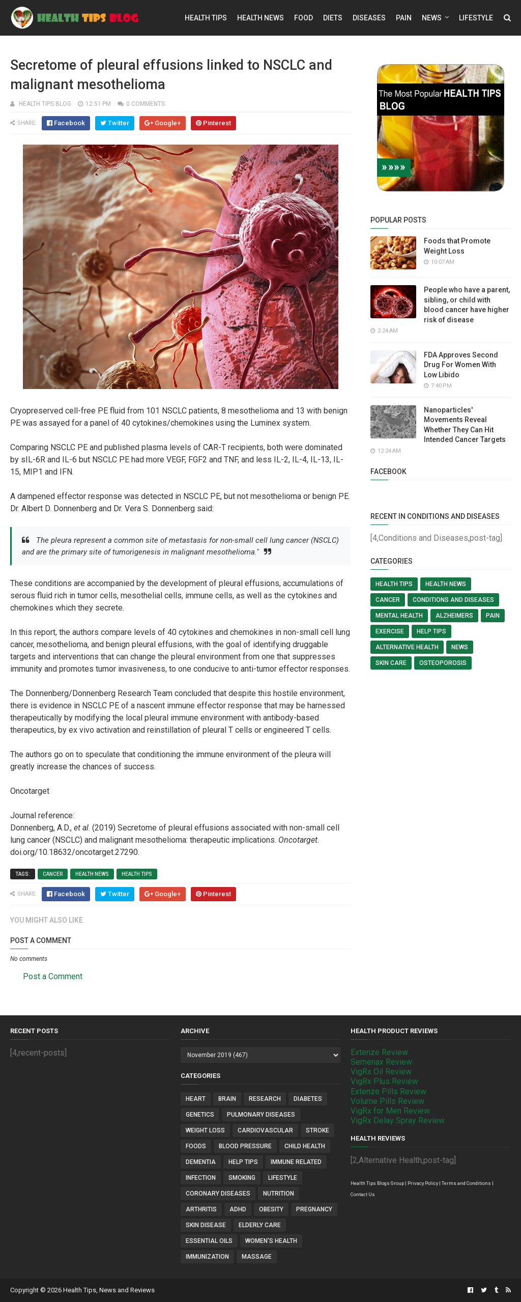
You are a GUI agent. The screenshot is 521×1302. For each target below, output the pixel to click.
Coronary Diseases (218, 1193)
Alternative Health (407, 647)
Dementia (201, 1162)
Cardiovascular (265, 1130)
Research (265, 1098)
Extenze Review (379, 1052)
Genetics (200, 1114)
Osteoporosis (443, 663)
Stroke (317, 1130)
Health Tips (206, 18)
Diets (332, 18)
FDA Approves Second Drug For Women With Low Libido (461, 365)
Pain (404, 18)
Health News (260, 18)
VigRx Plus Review (384, 1081)
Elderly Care (260, 1225)
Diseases (369, 18)
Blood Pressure (245, 1146)
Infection (201, 1177)
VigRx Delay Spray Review (398, 1120)
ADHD (237, 1209)
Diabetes (308, 1098)
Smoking (241, 1177)
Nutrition (278, 1193)
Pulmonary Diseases (261, 1114)
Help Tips (431, 631)
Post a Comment (52, 976)
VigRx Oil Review (381, 1071)
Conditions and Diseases (453, 599)
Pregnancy (314, 1209)
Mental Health (399, 615)
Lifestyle (476, 18)
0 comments (145, 103)
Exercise (389, 631)
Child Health (304, 1146)
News (432, 18)
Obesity (271, 1209)
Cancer (53, 874)
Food (303, 18)
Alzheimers (454, 615)
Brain (227, 1098)
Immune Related (296, 1162)
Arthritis (201, 1209)
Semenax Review (381, 1062)
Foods (196, 1146)
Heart (196, 1098)
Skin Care (391, 663)
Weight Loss (205, 1130)
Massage (257, 1256)
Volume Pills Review (387, 1101)
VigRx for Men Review (390, 1111)
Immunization (207, 1256)
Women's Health (271, 1240)
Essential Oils (209, 1240)
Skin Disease (206, 1225)
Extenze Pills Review (388, 1091)
